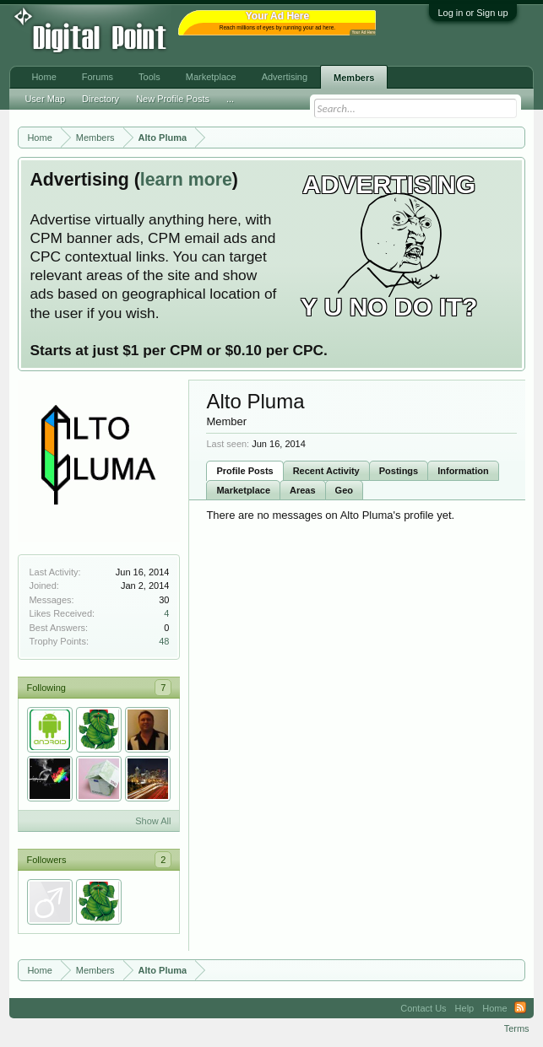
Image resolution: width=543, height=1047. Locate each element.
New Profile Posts (172, 99)
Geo (344, 490)
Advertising (284, 77)
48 (164, 641)
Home (43, 77)
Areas (303, 490)
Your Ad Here (363, 32)
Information (463, 471)
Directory (100, 99)
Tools (149, 77)
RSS (520, 1008)
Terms (516, 1028)
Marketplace (243, 490)
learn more (186, 180)
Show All (153, 821)
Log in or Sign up (472, 13)
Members (354, 78)
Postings (398, 471)
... (230, 99)
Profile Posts (244, 471)
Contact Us (423, 1008)
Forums (97, 77)
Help (465, 1008)
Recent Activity (326, 471)
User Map (44, 99)
